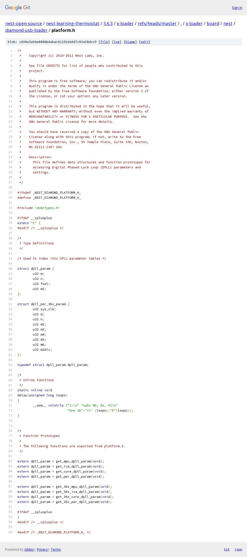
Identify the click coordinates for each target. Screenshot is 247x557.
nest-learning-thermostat (72, 23)
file (104, 42)
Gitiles (29, 549)
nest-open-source (23, 23)
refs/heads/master (157, 23)
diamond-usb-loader (26, 30)
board (213, 23)
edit (145, 42)
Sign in (237, 7)
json (238, 549)
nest (228, 23)
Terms (56, 549)
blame (130, 42)
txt (227, 549)
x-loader (125, 23)
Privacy (42, 549)
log (117, 42)
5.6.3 (108, 23)
